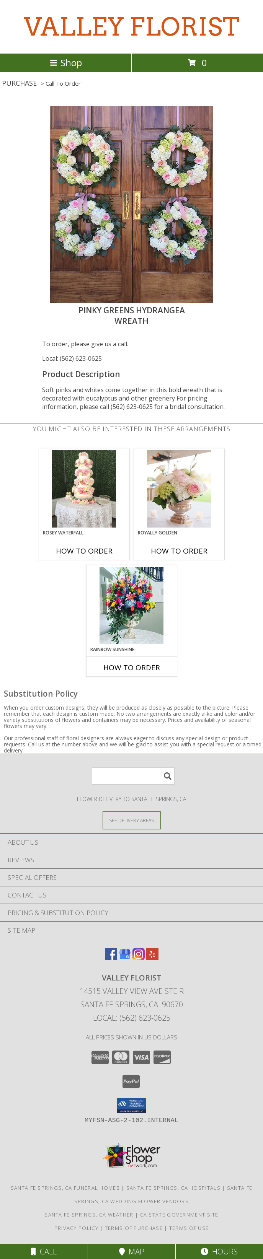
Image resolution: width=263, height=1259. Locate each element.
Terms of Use (189, 1228)
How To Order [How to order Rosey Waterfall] (84, 551)
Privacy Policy (76, 1228)
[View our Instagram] (138, 957)
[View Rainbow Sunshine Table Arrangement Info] (131, 605)
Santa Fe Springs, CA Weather (88, 1214)
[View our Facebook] (111, 957)
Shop (66, 62)
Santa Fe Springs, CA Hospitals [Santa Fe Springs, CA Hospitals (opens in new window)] (173, 1187)
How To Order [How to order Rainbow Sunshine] (131, 668)
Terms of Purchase (134, 1228)
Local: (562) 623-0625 (72, 358)
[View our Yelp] (152, 957)
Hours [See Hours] (219, 1251)
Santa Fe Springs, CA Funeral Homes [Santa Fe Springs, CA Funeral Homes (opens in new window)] (65, 1187)
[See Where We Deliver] (132, 820)
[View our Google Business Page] (125, 957)
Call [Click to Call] (44, 1251)
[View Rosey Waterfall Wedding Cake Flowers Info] (84, 489)
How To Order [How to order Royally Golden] (179, 551)
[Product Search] (133, 776)
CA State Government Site (179, 1214)
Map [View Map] (131, 1251)
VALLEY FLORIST (132, 27)
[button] (131, 1105)
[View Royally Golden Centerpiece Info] (179, 489)
